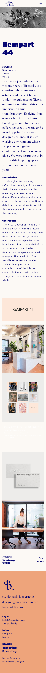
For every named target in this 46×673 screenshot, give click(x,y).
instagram (7, 633)
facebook (6, 637)
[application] (23, 436)
